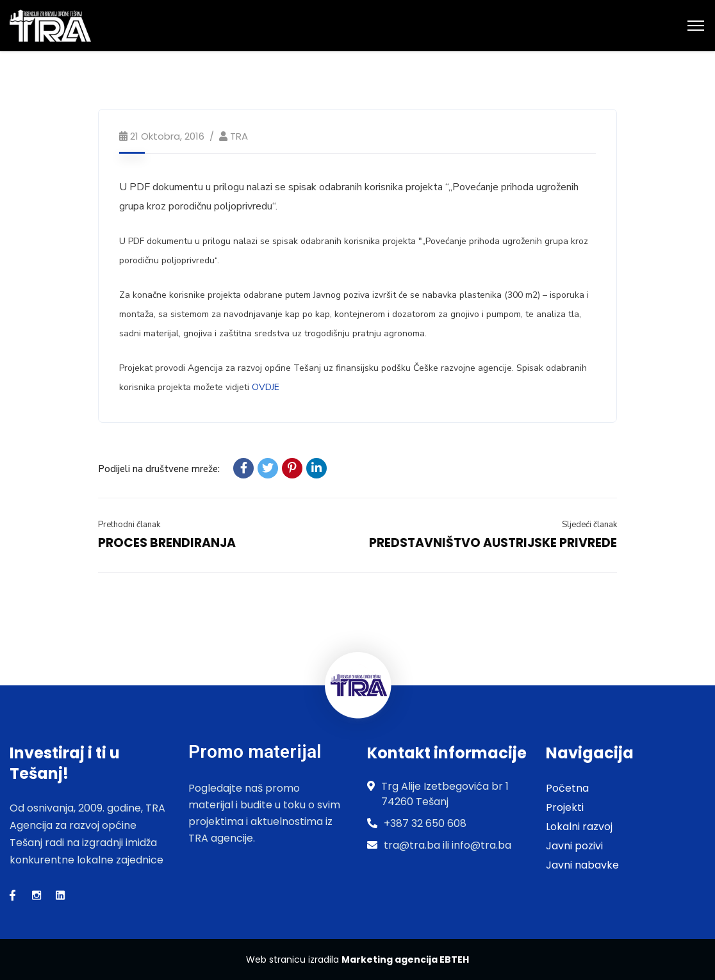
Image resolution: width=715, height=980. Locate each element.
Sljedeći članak (589, 524)
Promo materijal (254, 751)
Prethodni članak (129, 524)
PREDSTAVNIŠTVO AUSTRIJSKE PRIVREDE (493, 542)
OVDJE (265, 387)
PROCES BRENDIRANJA (167, 542)
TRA (239, 136)
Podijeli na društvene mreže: (159, 468)
